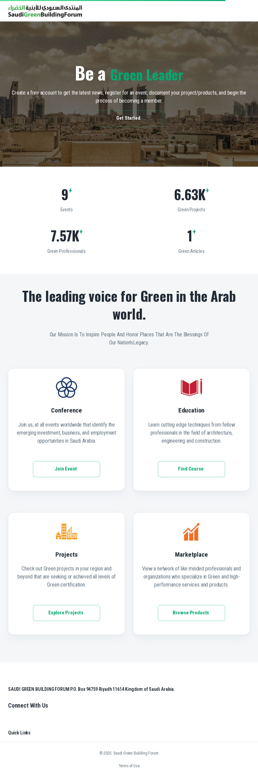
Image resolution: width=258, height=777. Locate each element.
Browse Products (191, 613)
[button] (233, 11)
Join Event (66, 469)
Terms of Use (129, 766)
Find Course (191, 469)
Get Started (129, 118)
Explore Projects (66, 613)
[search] (225, 11)
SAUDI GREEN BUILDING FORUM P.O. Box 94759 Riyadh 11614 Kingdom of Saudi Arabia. (91, 689)
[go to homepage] (45, 16)
